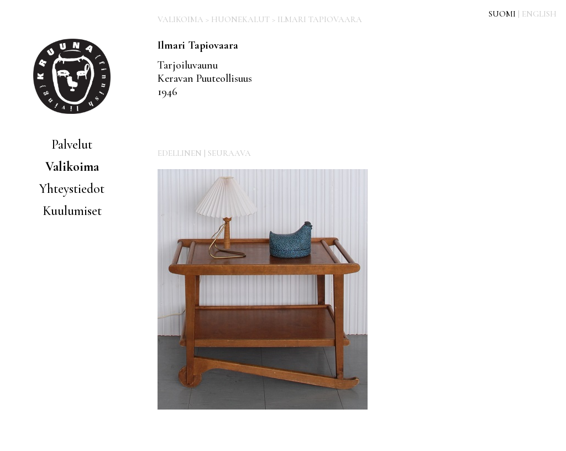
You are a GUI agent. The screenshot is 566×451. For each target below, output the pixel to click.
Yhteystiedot (71, 188)
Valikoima (72, 166)
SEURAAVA (229, 153)
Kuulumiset (72, 210)
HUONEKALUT (240, 19)
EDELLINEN (180, 153)
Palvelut (71, 144)
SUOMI (502, 14)
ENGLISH (539, 14)
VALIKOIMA (180, 19)
